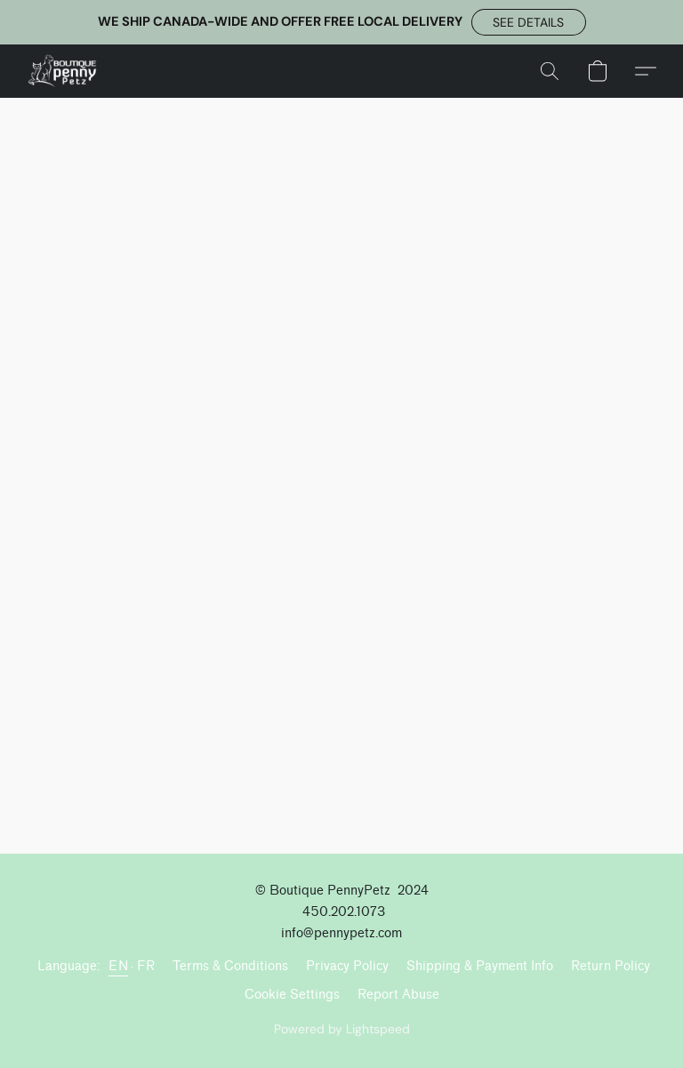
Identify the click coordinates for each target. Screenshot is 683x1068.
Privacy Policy (347, 966)
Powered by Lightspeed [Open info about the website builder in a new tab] (342, 1029)
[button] (528, 22)
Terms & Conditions (230, 966)
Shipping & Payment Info (479, 966)
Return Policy (610, 966)
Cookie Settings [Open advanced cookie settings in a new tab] (292, 994)
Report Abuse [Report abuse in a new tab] (398, 994)
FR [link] (146, 966)
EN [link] (118, 966)
